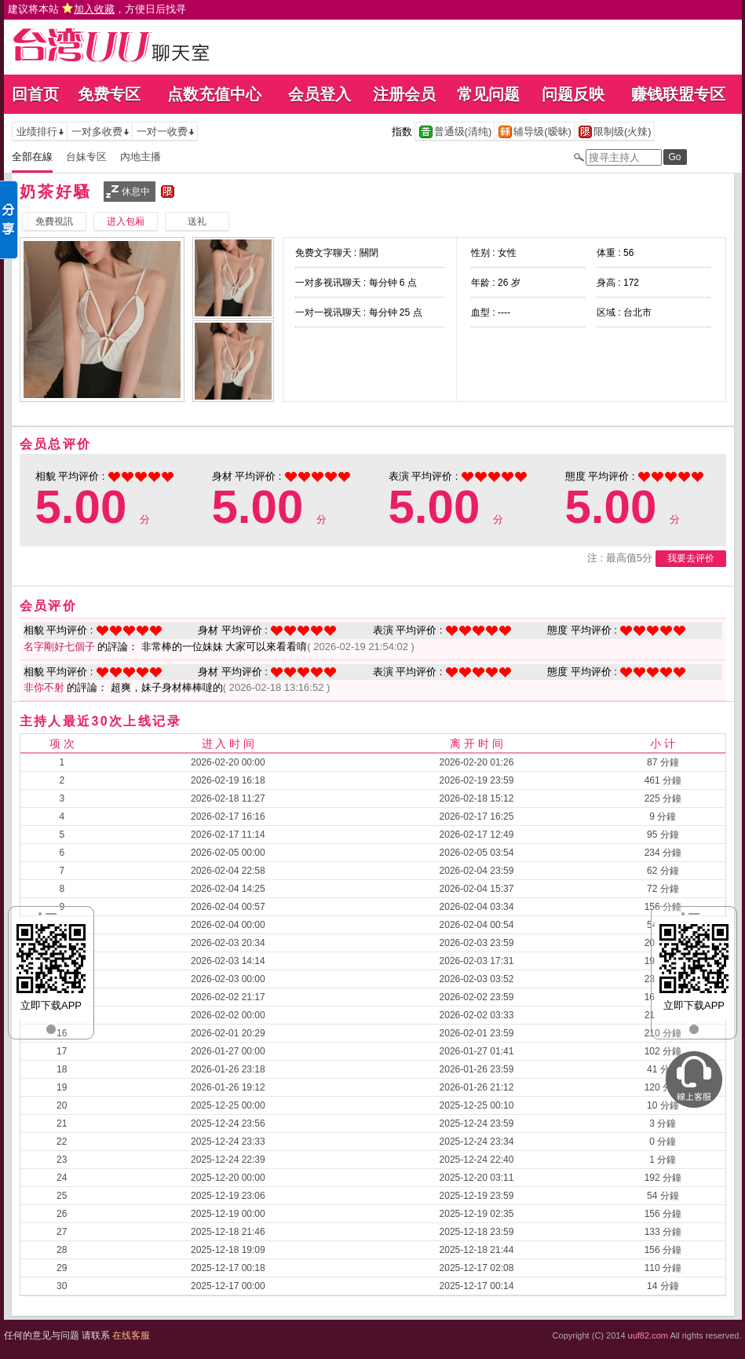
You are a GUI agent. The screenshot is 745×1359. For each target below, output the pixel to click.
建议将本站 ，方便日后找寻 (97, 9)
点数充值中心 (214, 94)
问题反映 (573, 94)
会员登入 (319, 94)
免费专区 (109, 94)
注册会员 (404, 94)
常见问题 (488, 94)
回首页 (35, 94)
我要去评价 (690, 558)
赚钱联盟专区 (678, 94)
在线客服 (131, 1335)
